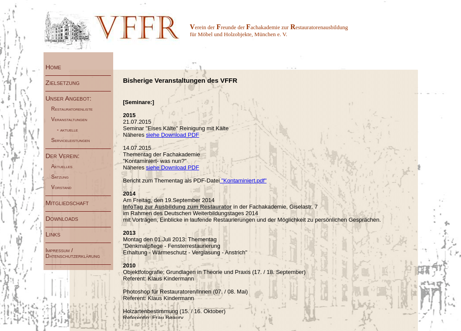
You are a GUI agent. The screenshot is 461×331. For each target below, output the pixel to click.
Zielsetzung (68, 82)
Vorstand (62, 187)
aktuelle (69, 130)
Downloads (64, 218)
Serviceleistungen (71, 140)
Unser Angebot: (68, 98)
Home (58, 67)
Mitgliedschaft (67, 202)
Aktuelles (62, 166)
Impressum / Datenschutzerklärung (74, 253)
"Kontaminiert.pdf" (243, 180)
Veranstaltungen (70, 119)
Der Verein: (63, 155)
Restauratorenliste (72, 109)
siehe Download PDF (172, 135)
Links (60, 234)
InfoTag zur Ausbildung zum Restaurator (177, 206)
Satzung (61, 177)
